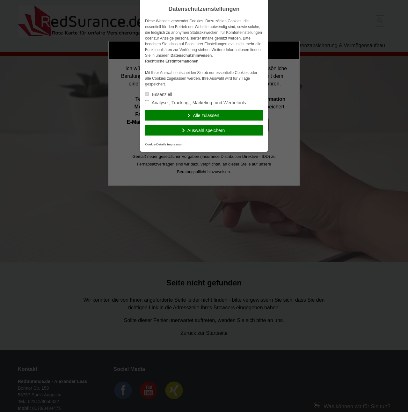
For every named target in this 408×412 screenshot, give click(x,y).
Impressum (175, 144)
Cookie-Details (155, 144)
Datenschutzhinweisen (191, 55)
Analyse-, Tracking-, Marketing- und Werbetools (195, 102)
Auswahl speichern (206, 130)
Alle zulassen (206, 115)
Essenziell (158, 94)
